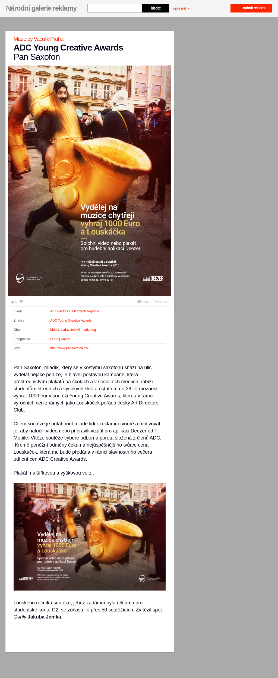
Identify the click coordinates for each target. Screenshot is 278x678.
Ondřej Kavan (60, 339)
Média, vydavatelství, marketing (73, 330)
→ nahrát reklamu (251, 8)
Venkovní (162, 301)
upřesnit (181, 8)
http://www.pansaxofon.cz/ (69, 348)
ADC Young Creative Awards (71, 320)
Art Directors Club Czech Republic (75, 311)
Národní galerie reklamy (41, 8)
